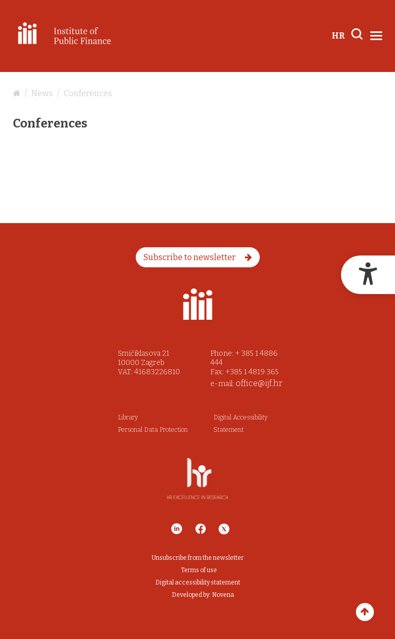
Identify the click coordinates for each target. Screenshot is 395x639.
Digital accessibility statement (197, 582)
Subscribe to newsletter (197, 257)
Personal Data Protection (153, 429)
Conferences (88, 93)
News (42, 93)
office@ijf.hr (259, 383)
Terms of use (199, 570)
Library (128, 417)
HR (338, 36)
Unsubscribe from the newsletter (198, 557)
